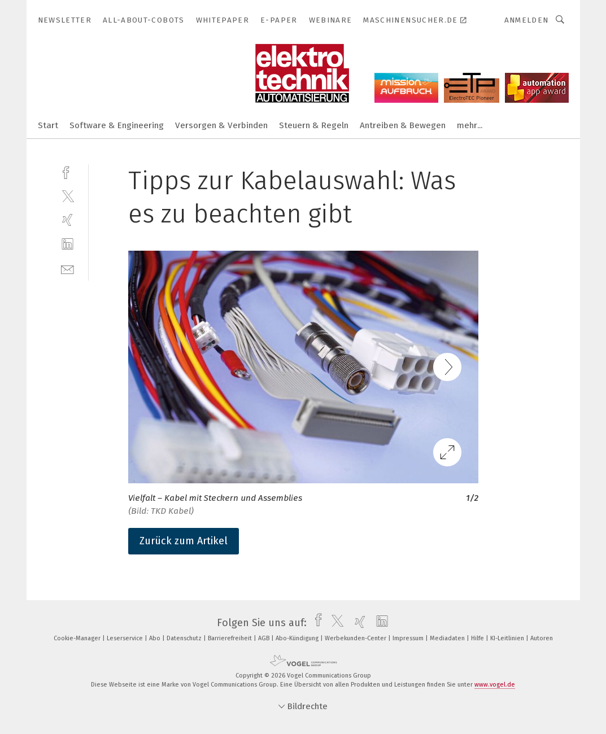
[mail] (67, 268)
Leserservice (126, 638)
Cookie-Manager (78, 638)
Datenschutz (185, 638)
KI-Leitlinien (508, 638)
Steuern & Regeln (313, 125)
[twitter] (67, 196)
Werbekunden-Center (356, 638)
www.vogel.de (494, 684)
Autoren (541, 638)
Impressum (409, 638)
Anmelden (526, 20)
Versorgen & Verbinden (221, 125)
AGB (264, 638)
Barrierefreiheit (231, 638)
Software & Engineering (116, 125)
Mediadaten (448, 638)
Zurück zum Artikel (183, 541)
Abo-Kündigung (298, 638)
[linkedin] (67, 244)
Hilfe (478, 638)
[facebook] (67, 171)
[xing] (67, 220)
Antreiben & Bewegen (403, 125)
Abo (155, 638)
